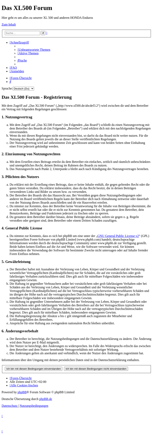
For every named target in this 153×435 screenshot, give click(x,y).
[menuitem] (34, 49)
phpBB (22, 392)
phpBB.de (45, 399)
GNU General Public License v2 (118, 236)
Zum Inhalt (9, 24)
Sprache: (7, 88)
